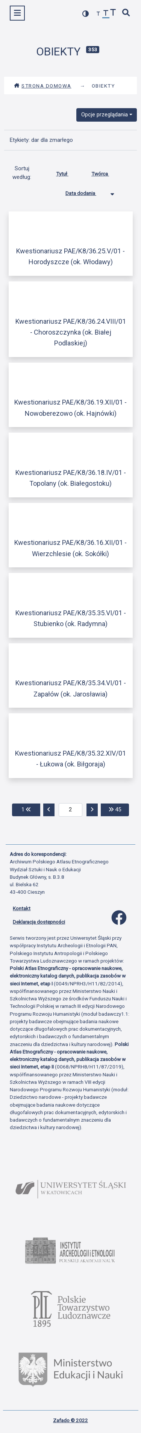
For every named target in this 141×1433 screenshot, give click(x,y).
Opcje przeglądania (104, 114)
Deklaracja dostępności (39, 922)
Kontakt (21, 908)
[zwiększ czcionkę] (113, 13)
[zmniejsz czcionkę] (98, 14)
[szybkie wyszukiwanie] (126, 13)
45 (119, 809)
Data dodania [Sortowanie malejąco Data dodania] (86, 191)
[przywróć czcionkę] (106, 14)
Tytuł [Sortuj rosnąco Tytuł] (68, 172)
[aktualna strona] (70, 810)
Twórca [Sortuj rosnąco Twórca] (105, 172)
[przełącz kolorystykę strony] (85, 13)
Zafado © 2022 (70, 1420)
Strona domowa (42, 86)
